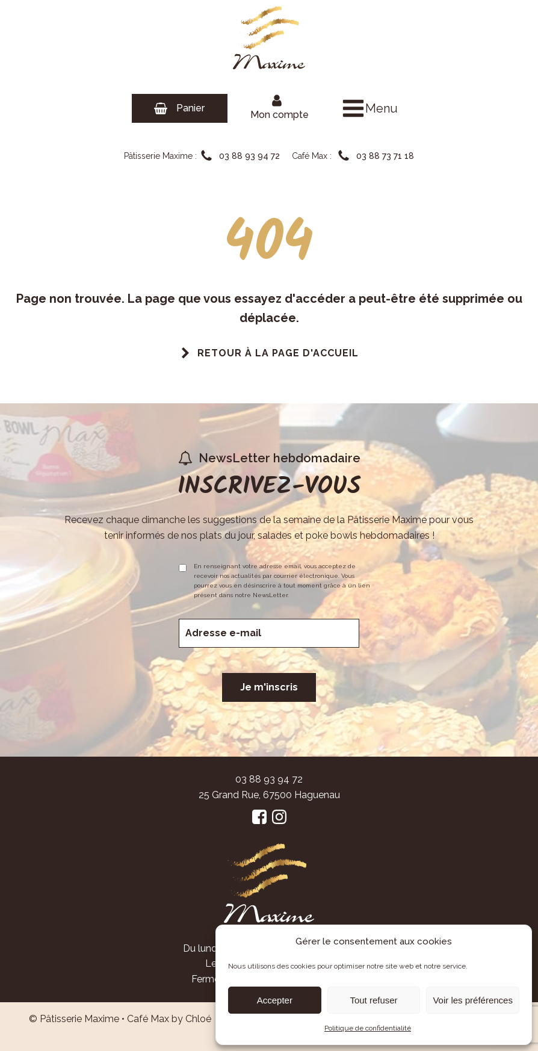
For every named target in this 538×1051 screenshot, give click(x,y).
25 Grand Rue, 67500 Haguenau (269, 795)
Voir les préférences (473, 1000)
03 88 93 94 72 (269, 779)
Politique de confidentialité (367, 1028)
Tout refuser (373, 1000)
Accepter (274, 1000)
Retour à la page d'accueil (278, 353)
